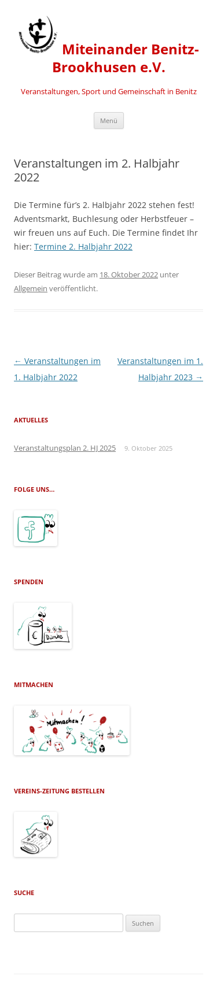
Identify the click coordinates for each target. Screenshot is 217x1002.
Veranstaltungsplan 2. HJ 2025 (65, 448)
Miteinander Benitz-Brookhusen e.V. (108, 45)
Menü (108, 120)
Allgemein (30, 288)
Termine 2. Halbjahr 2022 (83, 246)
